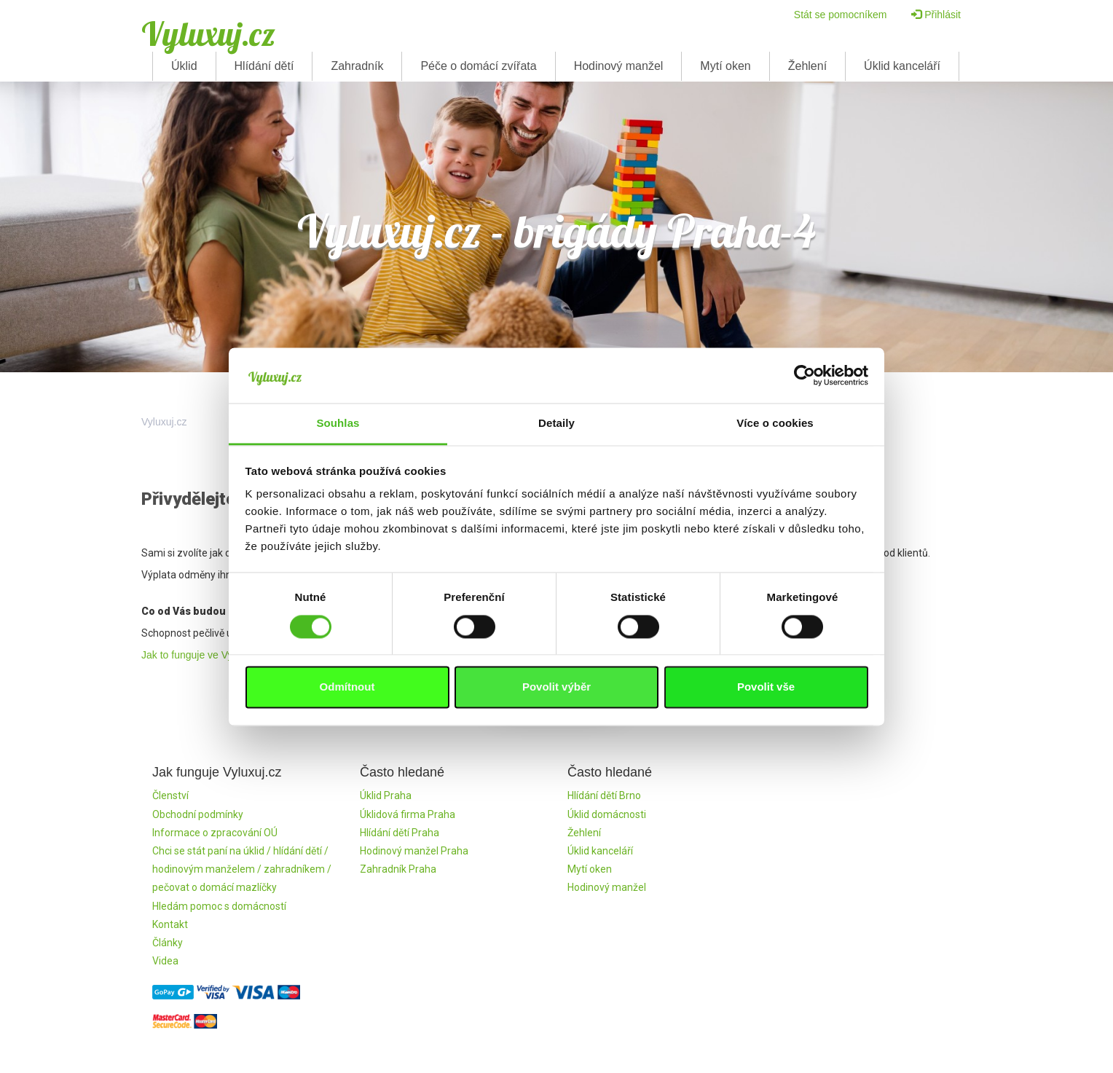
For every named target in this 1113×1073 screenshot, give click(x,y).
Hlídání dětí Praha (399, 832)
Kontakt (170, 924)
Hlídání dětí (264, 66)
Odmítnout (347, 687)
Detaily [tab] (556, 423)
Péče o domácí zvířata (478, 66)
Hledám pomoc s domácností (219, 906)
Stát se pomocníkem (840, 14)
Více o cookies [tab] (775, 423)
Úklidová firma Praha (407, 814)
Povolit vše (766, 687)
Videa (165, 961)
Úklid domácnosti (606, 814)
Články (167, 942)
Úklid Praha (386, 795)
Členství (170, 795)
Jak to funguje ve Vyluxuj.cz (204, 655)
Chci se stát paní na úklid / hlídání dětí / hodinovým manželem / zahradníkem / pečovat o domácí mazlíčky (241, 869)
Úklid (184, 66)
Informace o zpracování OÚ (215, 832)
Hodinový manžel (619, 66)
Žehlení (807, 66)
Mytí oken (725, 66)
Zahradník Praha (398, 869)
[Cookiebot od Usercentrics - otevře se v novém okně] (804, 375)
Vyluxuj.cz (208, 33)
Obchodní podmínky (197, 814)
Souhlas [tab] (337, 423)
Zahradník (357, 66)
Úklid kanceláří (902, 66)
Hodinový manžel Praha (414, 851)
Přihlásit (936, 14)
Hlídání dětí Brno (604, 795)
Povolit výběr (556, 687)
